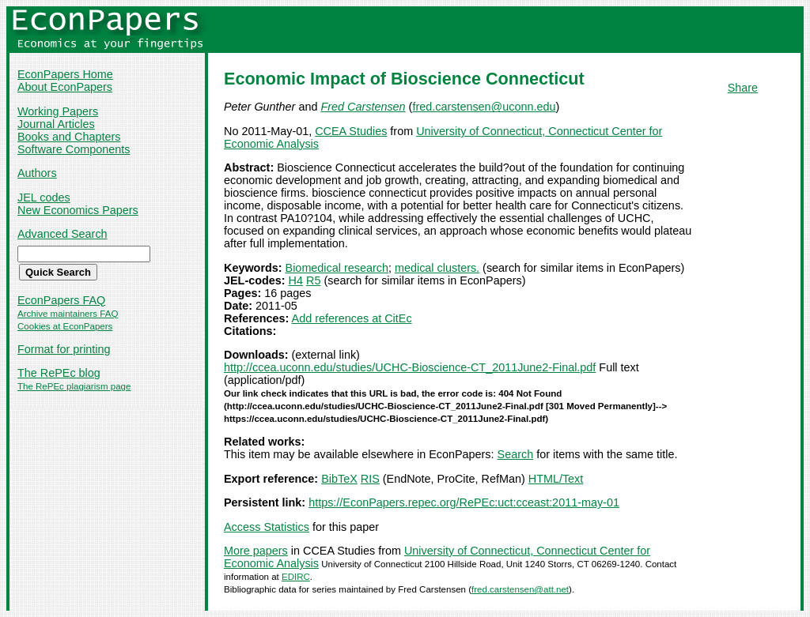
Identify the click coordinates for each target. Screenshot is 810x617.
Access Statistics (266, 527)
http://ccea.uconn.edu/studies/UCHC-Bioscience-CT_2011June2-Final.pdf (410, 367)
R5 (313, 280)
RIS (370, 478)
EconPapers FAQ (61, 300)
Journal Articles (56, 124)
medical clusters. (437, 267)
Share (743, 87)
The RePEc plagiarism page (74, 386)
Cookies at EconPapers (64, 326)
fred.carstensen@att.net (520, 589)
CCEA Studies (351, 131)
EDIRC (296, 576)
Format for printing (64, 349)
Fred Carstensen (362, 106)
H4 (296, 280)
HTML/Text (556, 478)
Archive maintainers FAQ (67, 313)
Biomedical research (337, 267)
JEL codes (43, 197)
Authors (37, 173)
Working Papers (57, 111)
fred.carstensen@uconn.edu (483, 106)
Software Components (73, 149)
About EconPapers (64, 87)
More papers (256, 550)
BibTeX (339, 478)
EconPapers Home (65, 74)
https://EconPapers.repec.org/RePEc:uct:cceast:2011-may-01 (463, 502)
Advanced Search (62, 234)
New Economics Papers (77, 210)
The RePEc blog (58, 373)
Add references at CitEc (352, 318)
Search (516, 454)
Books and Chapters (68, 136)
